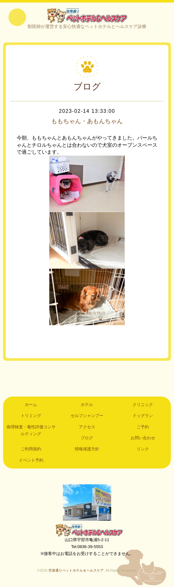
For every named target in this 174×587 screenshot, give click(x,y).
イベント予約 (31, 460)
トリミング (31, 416)
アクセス (87, 427)
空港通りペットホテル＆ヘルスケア (87, 530)
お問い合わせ (143, 438)
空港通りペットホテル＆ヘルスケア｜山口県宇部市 (87, 16)
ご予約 (143, 427)
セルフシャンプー (87, 416)
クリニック (143, 405)
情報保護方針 (87, 449)
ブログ (87, 438)
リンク (143, 449)
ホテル (87, 405)
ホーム (31, 405)
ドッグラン (143, 416)
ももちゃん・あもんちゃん (87, 121)
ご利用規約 (31, 449)
